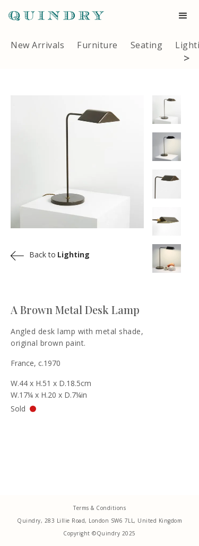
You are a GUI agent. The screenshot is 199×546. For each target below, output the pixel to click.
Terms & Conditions (99, 508)
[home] (52, 16)
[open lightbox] (170, 109)
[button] (183, 16)
